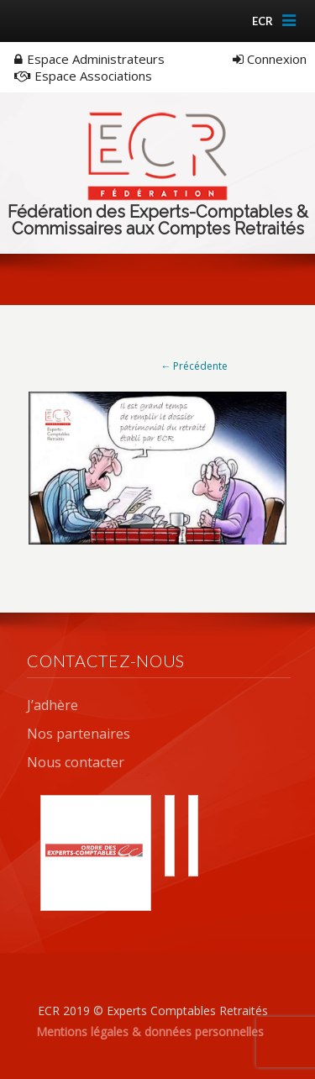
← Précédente (194, 366)
